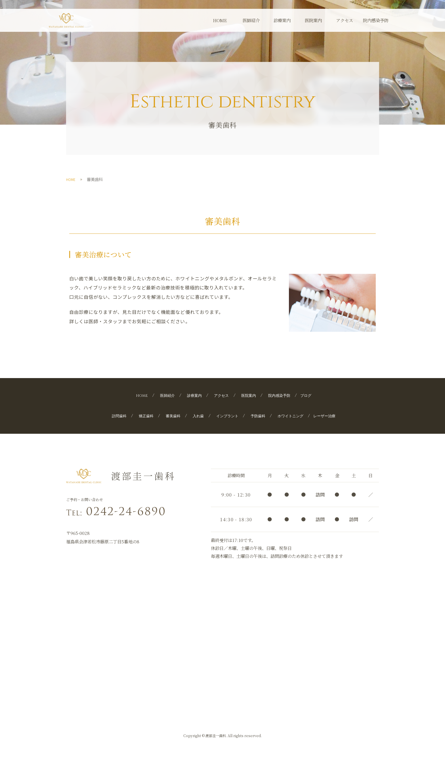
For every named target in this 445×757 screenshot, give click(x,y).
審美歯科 (166, 415)
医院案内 (313, 20)
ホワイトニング (298, 415)
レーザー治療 (338, 415)
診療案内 (282, 20)
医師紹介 (251, 20)
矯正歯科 (135, 415)
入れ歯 (194, 415)
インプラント (226, 415)
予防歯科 (261, 415)
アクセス (344, 20)
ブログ (316, 395)
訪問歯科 (105, 415)
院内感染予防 (376, 20)
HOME (220, 20)
